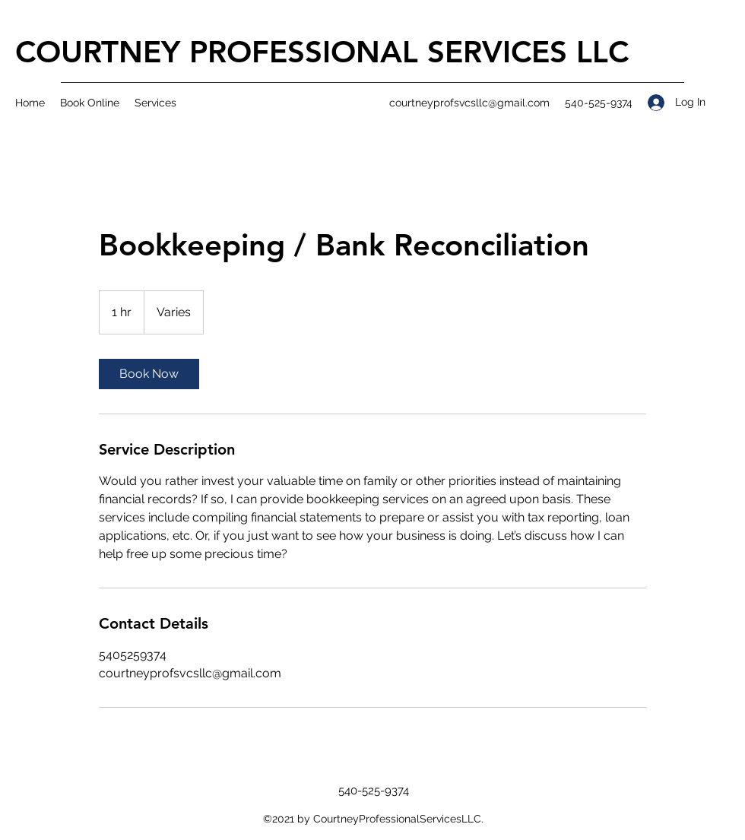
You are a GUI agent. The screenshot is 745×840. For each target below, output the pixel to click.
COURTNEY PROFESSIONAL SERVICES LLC (322, 51)
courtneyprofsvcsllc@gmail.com (469, 103)
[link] (149, 374)
